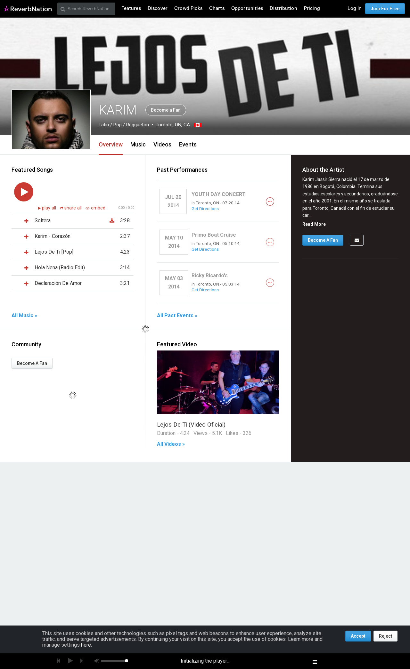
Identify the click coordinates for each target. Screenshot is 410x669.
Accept (358, 636)
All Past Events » (177, 316)
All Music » (24, 316)
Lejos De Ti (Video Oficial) (191, 424)
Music (138, 144)
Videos (162, 144)
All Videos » (171, 444)
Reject (385, 636)
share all (71, 208)
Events (188, 144)
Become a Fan (166, 110)
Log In (355, 8)
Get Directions (205, 208)
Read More (314, 224)
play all (49, 208)
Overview (111, 144)
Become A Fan (32, 363)
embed (95, 208)
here (86, 645)
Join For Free (385, 8)
